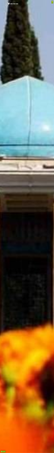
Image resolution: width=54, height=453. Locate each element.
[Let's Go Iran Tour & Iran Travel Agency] (13, 3)
